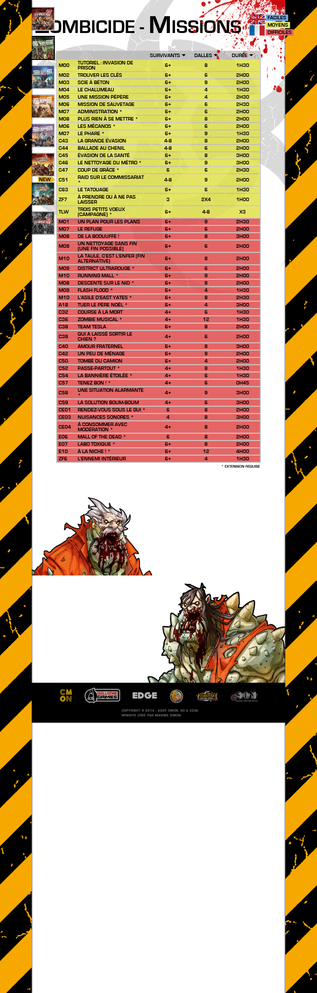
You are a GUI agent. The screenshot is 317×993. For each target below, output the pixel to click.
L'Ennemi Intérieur (102, 458)
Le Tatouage (93, 189)
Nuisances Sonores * (106, 417)
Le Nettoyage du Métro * (110, 162)
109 (43, 26)
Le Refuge (90, 229)
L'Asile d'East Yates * (105, 297)
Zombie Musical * (100, 319)
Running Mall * (98, 275)
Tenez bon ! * (94, 382)
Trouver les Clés (100, 75)
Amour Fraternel (100, 346)
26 (42, 171)
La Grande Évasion (102, 140)
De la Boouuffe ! (98, 236)
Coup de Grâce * (99, 170)
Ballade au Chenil (101, 148)
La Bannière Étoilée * (105, 375)
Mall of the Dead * (102, 436)
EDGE (194, 710)
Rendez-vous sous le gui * (112, 409)
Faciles (277, 17)
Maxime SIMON (168, 715)
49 (42, 55)
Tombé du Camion (100, 361)
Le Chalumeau (96, 89)
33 (42, 84)
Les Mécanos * (97, 126)
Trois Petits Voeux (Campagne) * (101, 212)
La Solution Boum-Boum (108, 402)
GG (182, 710)
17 (42, 142)
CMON (173, 710)
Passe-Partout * (99, 368)
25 (42, 113)
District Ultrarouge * (106, 268)
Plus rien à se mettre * (108, 119)
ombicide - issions (138, 27)
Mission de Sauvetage (106, 104)
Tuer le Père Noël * (103, 304)
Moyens (278, 25)
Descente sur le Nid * (106, 283)
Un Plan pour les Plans (109, 221)
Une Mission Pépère (103, 97)
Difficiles (280, 32)
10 (42, 201)
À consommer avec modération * (102, 427)
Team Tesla (92, 326)
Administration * (100, 111)
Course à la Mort (100, 312)
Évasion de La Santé (104, 155)
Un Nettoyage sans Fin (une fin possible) (107, 246)
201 (43, 230)
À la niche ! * (94, 451)
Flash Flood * (95, 290)
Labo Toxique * (96, 444)
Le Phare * (91, 133)
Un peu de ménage (101, 353)
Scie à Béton (93, 82)
